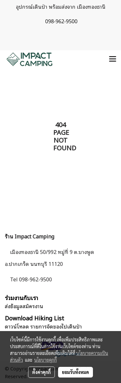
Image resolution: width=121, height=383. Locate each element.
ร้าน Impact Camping (29, 236)
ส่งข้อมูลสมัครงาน (24, 306)
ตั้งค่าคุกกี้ (41, 372)
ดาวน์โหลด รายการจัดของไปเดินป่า (43, 326)
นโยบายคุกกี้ (45, 360)
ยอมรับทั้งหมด (75, 372)
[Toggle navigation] (113, 59)
